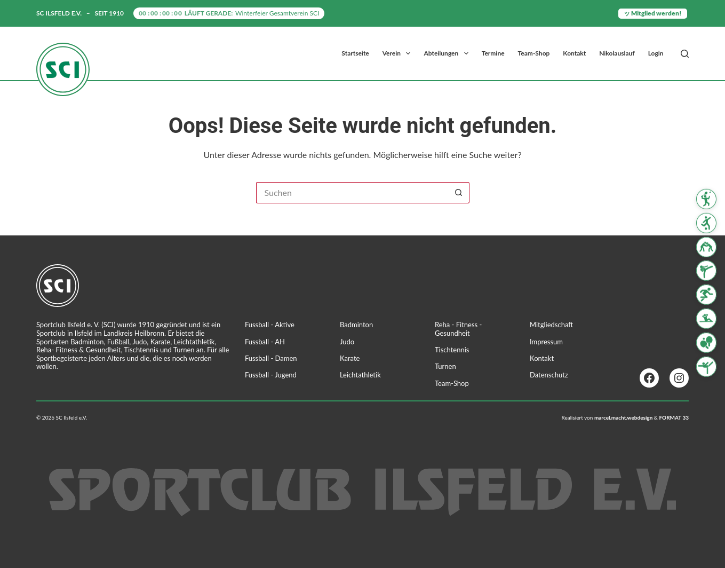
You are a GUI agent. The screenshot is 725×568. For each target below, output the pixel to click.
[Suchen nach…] (352, 192)
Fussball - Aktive (269, 324)
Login (656, 53)
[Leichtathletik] (706, 295)
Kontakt (574, 53)
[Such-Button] (458, 192)
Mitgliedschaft (551, 324)
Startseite (355, 53)
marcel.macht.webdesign (623, 417)
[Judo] (706, 246)
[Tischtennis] (706, 343)
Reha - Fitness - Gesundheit (458, 328)
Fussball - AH (265, 341)
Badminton (356, 324)
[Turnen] (706, 366)
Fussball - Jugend (271, 374)
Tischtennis (452, 349)
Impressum (546, 341)
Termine (493, 53)
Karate (350, 358)
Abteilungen (448, 53)
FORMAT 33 (674, 417)
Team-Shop (534, 53)
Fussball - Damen (271, 358)
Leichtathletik (360, 374)
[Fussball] (706, 223)
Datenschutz (549, 374)
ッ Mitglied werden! (653, 13)
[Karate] (706, 271)
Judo (347, 341)
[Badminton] (706, 199)
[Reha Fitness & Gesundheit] (706, 319)
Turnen (445, 366)
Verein (399, 53)
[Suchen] (685, 54)
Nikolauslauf (616, 53)
